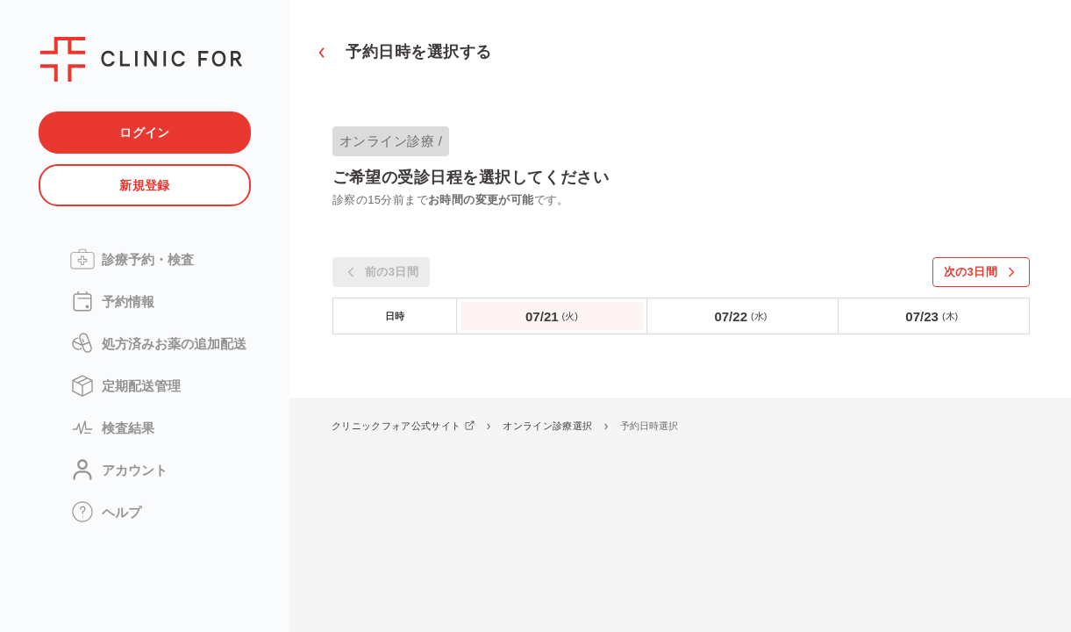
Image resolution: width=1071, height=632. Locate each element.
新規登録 (144, 185)
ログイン (144, 133)
